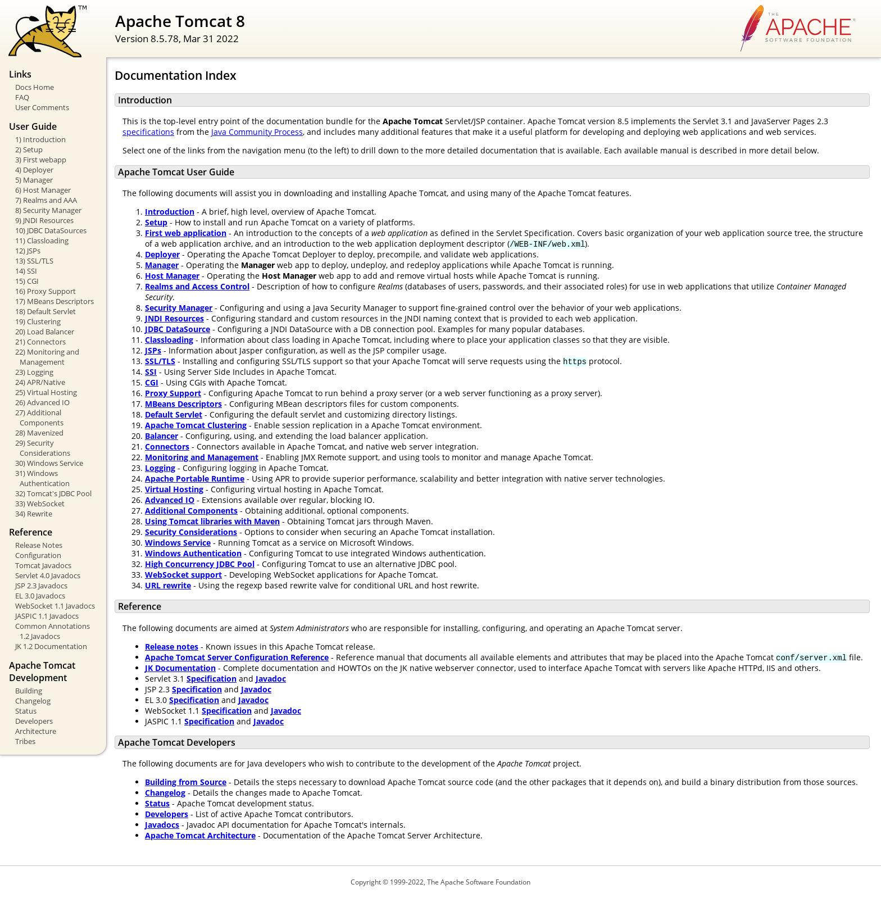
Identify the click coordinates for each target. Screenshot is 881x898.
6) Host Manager (43, 190)
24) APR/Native (40, 382)
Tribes (25, 741)
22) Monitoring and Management (47, 357)
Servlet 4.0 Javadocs (47, 575)
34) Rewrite (33, 514)
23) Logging (34, 372)
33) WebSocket (40, 503)
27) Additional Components (39, 417)
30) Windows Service (49, 463)
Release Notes (38, 545)
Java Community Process (257, 131)
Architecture (35, 731)
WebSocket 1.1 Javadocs (55, 606)
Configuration (38, 555)
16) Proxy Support (45, 291)
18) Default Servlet (45, 311)
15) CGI (27, 281)
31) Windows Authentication (42, 478)
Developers (34, 721)
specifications (148, 131)
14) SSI (26, 271)
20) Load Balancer (44, 331)
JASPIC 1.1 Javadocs (47, 616)
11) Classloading (42, 240)
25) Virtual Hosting (46, 392)
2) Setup (29, 149)
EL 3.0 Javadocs (40, 596)
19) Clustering (38, 321)
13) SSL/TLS (34, 261)
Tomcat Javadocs (43, 565)
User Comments (42, 107)
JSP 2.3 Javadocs (41, 585)
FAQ (22, 97)
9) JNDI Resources (44, 220)
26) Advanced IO (42, 402)
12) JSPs (27, 251)
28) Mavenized (39, 433)
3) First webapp (40, 160)
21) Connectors (40, 342)
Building (28, 691)
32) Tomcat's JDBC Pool (53, 493)
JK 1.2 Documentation (51, 646)
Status (26, 711)
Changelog (33, 701)
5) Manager (34, 180)
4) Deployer (34, 170)
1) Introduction (40, 139)
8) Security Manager (48, 210)
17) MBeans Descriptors (54, 301)
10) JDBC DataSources (51, 230)
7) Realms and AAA (46, 200)
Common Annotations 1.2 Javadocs (52, 631)
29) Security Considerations (42, 448)
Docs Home (34, 87)
